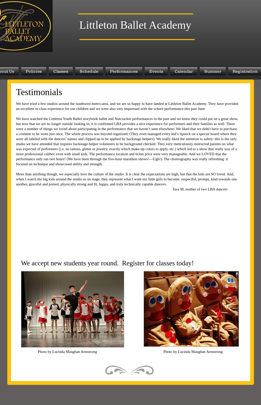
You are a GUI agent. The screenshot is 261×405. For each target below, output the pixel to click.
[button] (34, 71)
